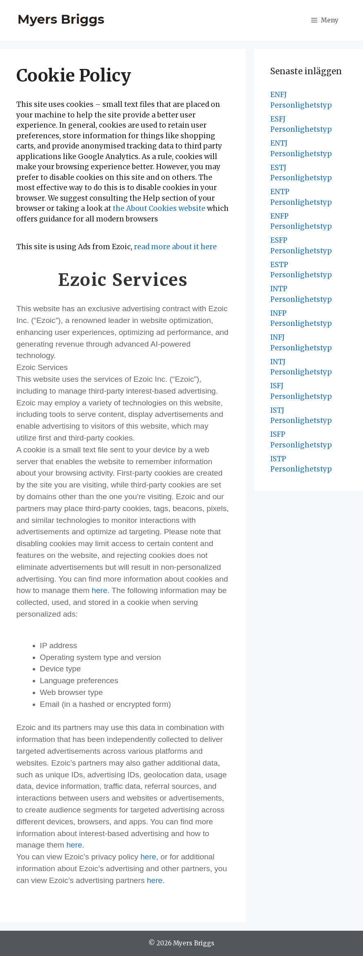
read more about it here (175, 246)
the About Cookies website (159, 208)
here (99, 590)
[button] (325, 20)
